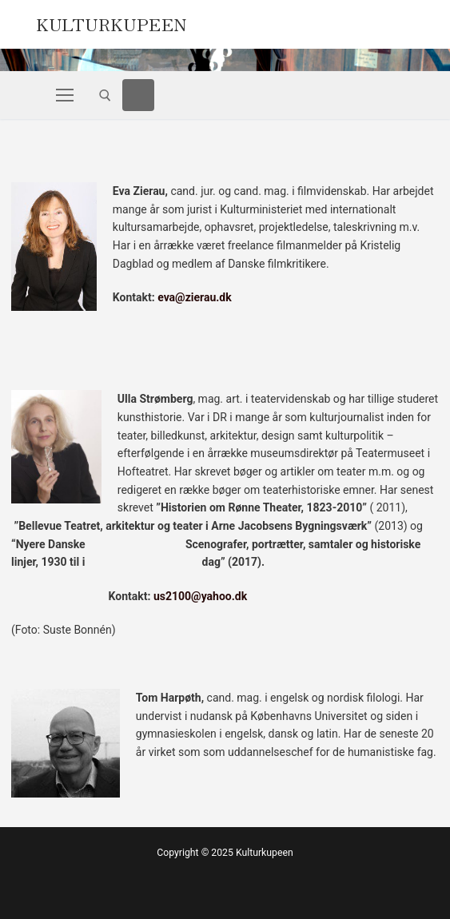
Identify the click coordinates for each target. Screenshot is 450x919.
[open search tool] (105, 95)
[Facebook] (138, 95)
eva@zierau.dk (194, 297)
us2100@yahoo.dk (200, 596)
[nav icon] (65, 95)
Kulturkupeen (111, 22)
